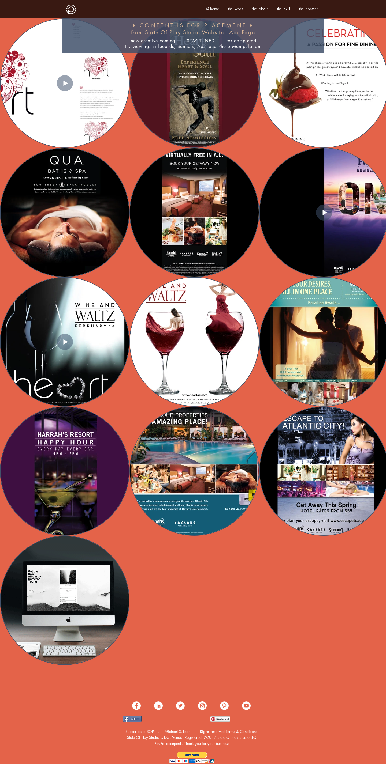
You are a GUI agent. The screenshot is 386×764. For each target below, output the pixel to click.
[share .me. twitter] (180, 705)
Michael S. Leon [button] (177, 731)
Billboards (163, 46)
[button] (139, 731)
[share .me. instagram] (202, 705)
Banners (185, 46)
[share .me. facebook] (136, 705)
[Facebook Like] (155, 719)
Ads (201, 46)
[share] (132, 719)
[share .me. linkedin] (158, 705)
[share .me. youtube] (246, 705)
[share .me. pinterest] (224, 705)
